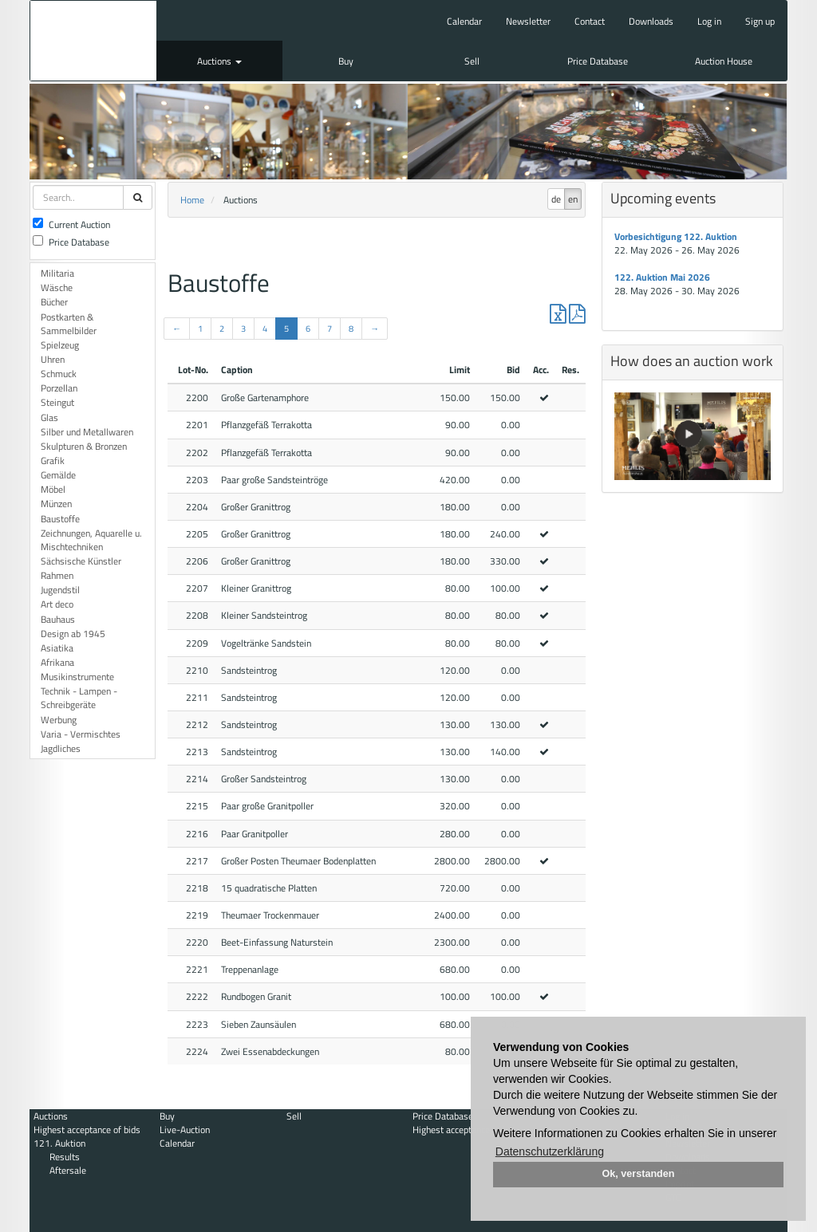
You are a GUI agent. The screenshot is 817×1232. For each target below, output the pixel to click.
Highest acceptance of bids (87, 1129)
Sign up (760, 21)
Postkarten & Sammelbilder (69, 323)
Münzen (56, 503)
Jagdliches (61, 748)
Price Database (597, 61)
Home (192, 199)
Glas (49, 417)
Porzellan (59, 388)
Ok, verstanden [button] (638, 1173)
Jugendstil (60, 589)
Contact (589, 21)
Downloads (651, 21)
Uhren (53, 359)
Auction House (723, 61)
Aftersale (67, 1170)
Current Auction (71, 224)
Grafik (53, 460)
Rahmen (57, 575)
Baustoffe (60, 518)
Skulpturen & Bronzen (84, 446)
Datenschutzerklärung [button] (549, 1151)
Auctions (219, 61)
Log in (709, 21)
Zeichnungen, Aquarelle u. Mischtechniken (91, 539)
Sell (472, 61)
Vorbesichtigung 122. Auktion (675, 236)
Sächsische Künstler (81, 561)
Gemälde (58, 474)
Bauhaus (58, 619)
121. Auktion (59, 1143)
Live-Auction (185, 1129)
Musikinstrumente (77, 676)
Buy (345, 61)
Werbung (59, 719)
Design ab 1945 (73, 633)
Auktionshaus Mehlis (93, 41)
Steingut (57, 402)
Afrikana (57, 662)
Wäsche (57, 287)
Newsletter (528, 21)
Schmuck (59, 373)
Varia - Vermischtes (80, 734)
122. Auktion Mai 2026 (662, 277)
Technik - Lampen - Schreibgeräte (79, 697)
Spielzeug (60, 344)
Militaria (57, 273)
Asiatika (57, 647)
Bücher (54, 301)
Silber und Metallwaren (87, 431)
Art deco (57, 604)
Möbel (53, 489)
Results (64, 1156)
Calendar (464, 21)
